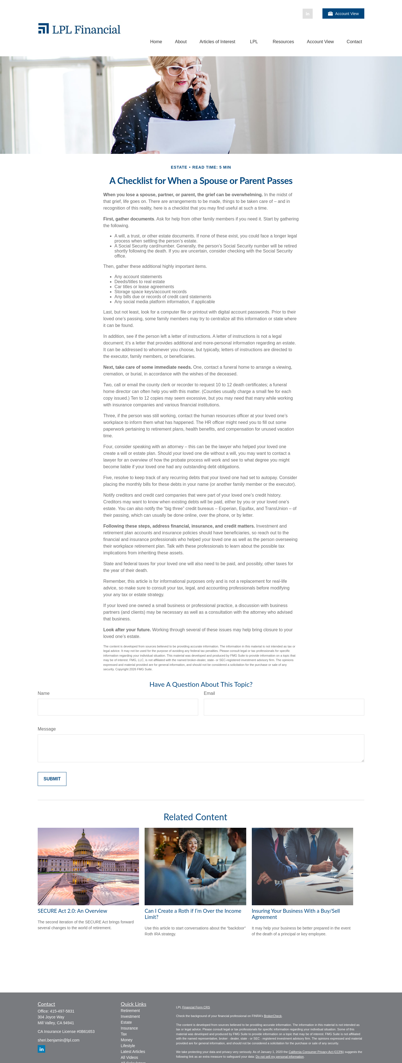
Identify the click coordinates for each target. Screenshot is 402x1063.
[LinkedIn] (308, 14)
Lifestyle (128, 1045)
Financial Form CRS (196, 1007)
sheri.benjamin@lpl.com (59, 1040)
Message (47, 729)
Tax (124, 1034)
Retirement (130, 1010)
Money (127, 1040)
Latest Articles (133, 1051)
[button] (156, 42)
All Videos (129, 1057)
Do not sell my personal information (280, 1056)
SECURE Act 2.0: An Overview (72, 911)
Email (209, 693)
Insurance (129, 1028)
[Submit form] (52, 779)
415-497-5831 (62, 1011)
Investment (130, 1016)
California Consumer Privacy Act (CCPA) (316, 1052)
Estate (126, 1022)
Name (44, 693)
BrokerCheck (273, 1016)
